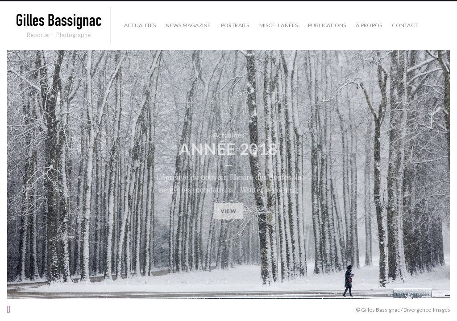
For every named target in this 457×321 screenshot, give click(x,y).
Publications (327, 25)
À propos (369, 25)
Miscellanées (278, 25)
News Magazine (188, 25)
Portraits (235, 25)
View (229, 210)
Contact (405, 25)
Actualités (140, 25)
